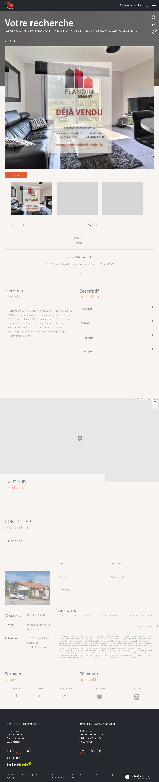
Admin (99, 774)
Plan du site (73, 774)
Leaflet (131, 399)
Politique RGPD (58, 777)
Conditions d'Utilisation (115, 657)
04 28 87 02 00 (13, 731)
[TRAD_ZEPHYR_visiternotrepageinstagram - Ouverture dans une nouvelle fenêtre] (19, 751)
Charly (64, 31)
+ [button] (155, 402)
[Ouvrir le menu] (154, 5)
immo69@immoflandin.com (92, 735)
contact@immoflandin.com (19, 735)
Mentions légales (87, 774)
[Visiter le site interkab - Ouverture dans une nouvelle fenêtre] (19, 764)
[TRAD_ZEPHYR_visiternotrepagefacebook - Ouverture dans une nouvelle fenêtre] (10, 751)
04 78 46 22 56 (36, 615)
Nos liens (108, 774)
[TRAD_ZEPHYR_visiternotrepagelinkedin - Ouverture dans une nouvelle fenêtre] (27, 751)
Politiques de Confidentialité (94, 657)
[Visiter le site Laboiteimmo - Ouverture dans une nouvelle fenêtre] (137, 776)
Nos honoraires (59, 774)
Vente (47, 31)
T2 (87, 31)
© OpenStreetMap (142, 399)
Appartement (77, 31)
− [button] (155, 406)
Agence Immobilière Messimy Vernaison (23, 31)
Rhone (56, 31)
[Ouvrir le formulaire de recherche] (134, 5)
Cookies (70, 777)
